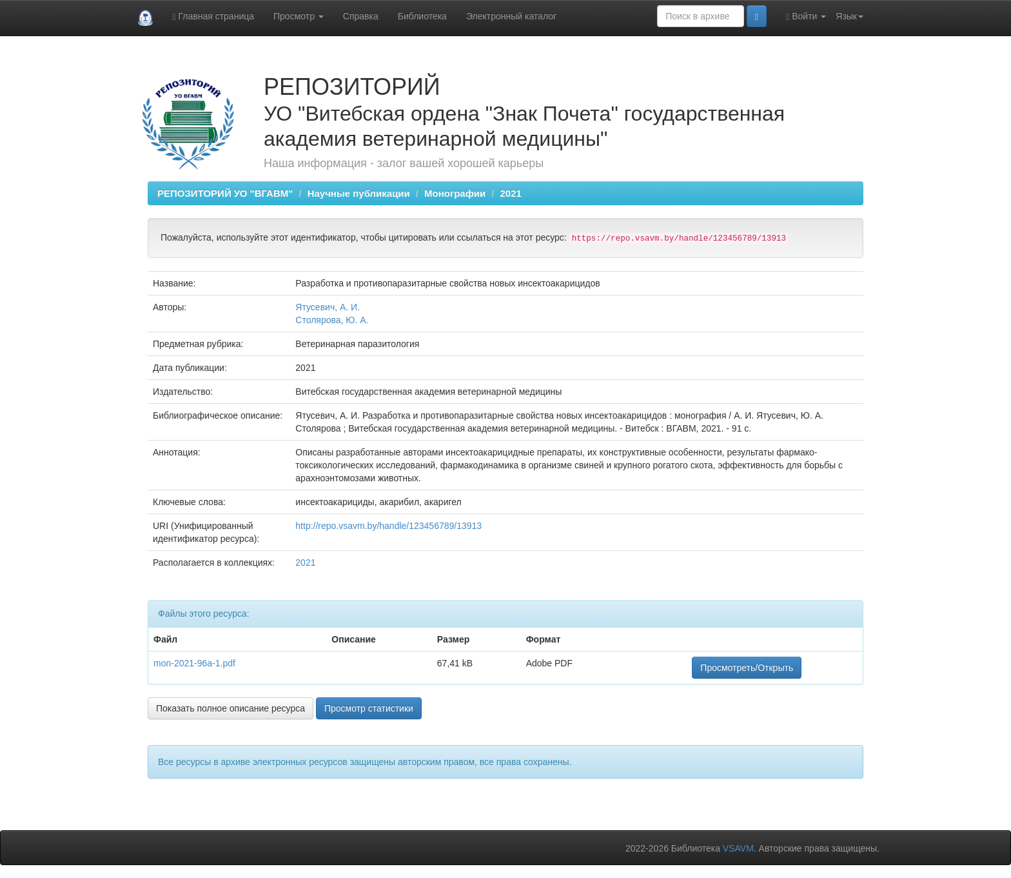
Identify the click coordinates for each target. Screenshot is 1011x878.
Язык (849, 16)
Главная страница (213, 16)
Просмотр (298, 16)
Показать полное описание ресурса (230, 708)
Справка (360, 16)
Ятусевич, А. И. (327, 307)
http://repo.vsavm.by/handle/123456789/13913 (388, 526)
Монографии (455, 193)
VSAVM (738, 848)
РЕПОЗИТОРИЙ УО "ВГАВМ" (225, 193)
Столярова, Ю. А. (331, 320)
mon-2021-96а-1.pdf (194, 663)
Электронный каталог (511, 16)
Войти (806, 16)
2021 (510, 193)
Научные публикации (359, 193)
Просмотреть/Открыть (746, 668)
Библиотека (422, 16)
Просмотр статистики (368, 708)
